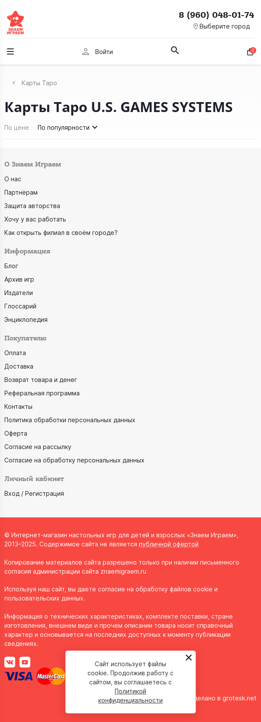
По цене (16, 127)
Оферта (15, 433)
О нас (12, 179)
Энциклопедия (26, 319)
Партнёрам (21, 192)
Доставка (18, 366)
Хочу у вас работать (35, 219)
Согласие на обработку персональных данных (74, 460)
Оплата (15, 352)
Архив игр (19, 279)
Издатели (18, 292)
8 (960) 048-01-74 (216, 15)
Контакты (18, 406)
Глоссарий (20, 306)
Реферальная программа (42, 393)
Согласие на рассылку (37, 446)
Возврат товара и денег (40, 379)
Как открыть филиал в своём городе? (61, 232)
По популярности (69, 127)
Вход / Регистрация (34, 493)
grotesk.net (239, 698)
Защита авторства (32, 205)
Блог (11, 266)
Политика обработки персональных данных (69, 420)
